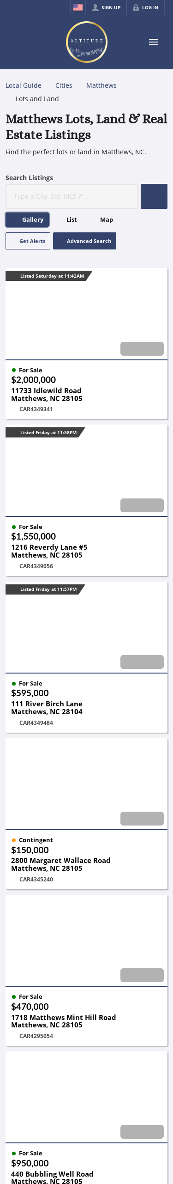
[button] (154, 196)
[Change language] (78, 7)
